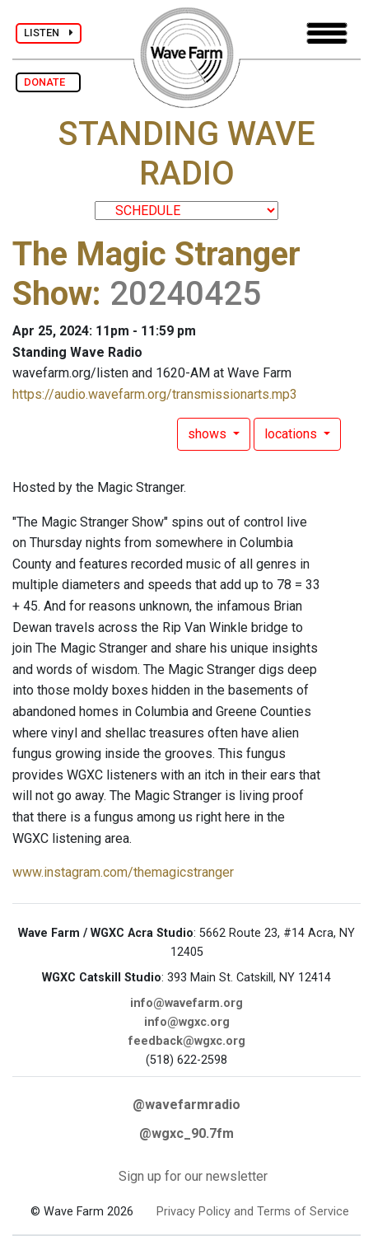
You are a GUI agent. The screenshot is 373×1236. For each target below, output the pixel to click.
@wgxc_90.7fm (186, 1133)
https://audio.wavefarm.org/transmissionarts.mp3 (154, 394)
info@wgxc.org (187, 1022)
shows (209, 434)
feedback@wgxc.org (186, 1041)
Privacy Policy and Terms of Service (252, 1212)
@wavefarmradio (186, 1104)
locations (292, 434)
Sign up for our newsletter (193, 1176)
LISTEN (48, 32)
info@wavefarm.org (186, 1003)
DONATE (48, 82)
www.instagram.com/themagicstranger (123, 872)
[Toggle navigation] (326, 33)
